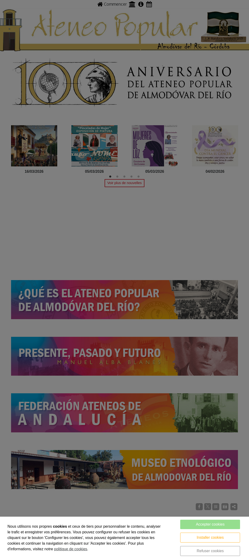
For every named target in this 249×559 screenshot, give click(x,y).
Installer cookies (210, 537)
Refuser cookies (210, 551)
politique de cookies (70, 549)
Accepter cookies (210, 524)
